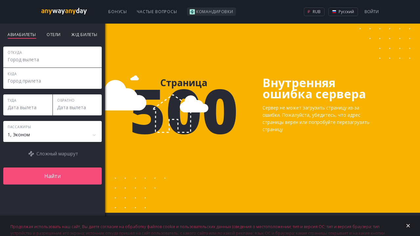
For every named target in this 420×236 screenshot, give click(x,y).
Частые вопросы (157, 11)
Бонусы (117, 11)
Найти (52, 176)
